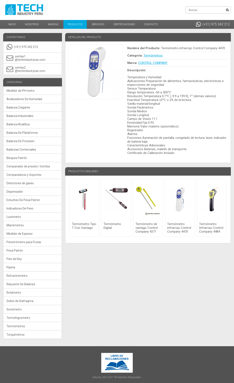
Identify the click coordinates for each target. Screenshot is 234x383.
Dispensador (15, 191)
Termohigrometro (18, 317)
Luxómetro (14, 217)
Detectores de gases (20, 183)
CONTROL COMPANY (152, 63)
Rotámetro (14, 292)
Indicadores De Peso (20, 208)
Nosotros (32, 24)
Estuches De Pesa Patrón (23, 200)
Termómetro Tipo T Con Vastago (84, 226)
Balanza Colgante (18, 107)
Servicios (98, 24)
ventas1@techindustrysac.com (26, 58)
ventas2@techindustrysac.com (26, 69)
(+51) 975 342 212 (213, 24)
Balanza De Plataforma (22, 132)
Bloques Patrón (17, 158)
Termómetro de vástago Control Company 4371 (146, 227)
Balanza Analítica (18, 124)
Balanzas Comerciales (21, 149)
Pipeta (11, 267)
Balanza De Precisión (20, 141)
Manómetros (15, 225)
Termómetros (16, 326)
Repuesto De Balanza (21, 284)
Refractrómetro (17, 275)
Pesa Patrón (15, 250)
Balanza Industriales (20, 116)
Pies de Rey (14, 259)
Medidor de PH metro (21, 90)
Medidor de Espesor (20, 233)
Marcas (53, 24)
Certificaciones (124, 24)
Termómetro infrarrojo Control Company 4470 (179, 227)
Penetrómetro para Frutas (24, 242)
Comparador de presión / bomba (28, 166)
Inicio (12, 24)
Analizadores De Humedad (24, 99)
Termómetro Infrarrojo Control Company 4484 (211, 227)
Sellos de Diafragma (20, 301)
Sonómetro (14, 309)
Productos (75, 24)
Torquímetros (16, 334)
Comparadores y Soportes (24, 174)
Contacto (151, 24)
